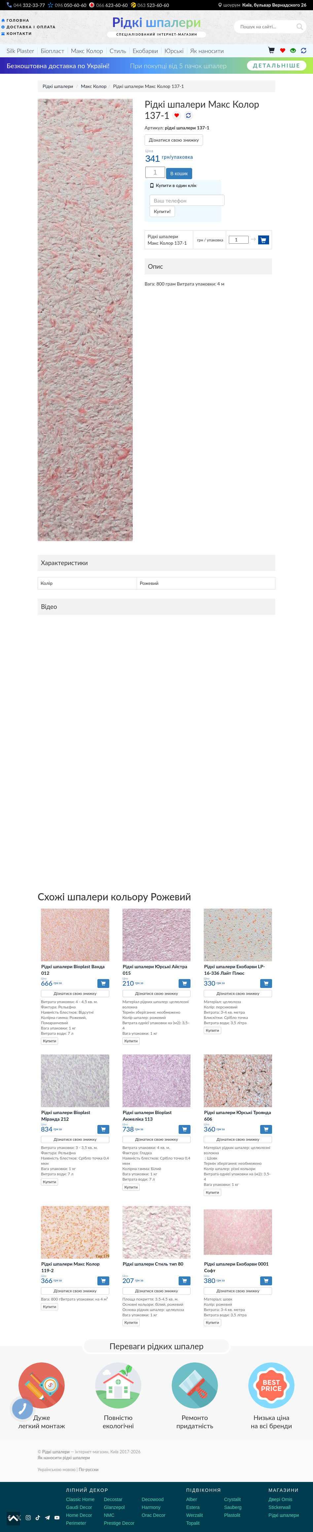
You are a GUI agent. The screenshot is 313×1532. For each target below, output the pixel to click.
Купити (49, 1040)
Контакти (19, 33)
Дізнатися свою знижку (174, 140)
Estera (192, 1507)
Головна (18, 20)
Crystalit (232, 1499)
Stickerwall (279, 1507)
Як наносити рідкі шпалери (64, 1457)
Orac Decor (153, 1515)
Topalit (192, 1523)
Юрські (174, 50)
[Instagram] (28, 1517)
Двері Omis (280, 1499)
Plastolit (232, 1515)
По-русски (88, 1469)
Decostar (113, 1499)
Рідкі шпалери (156, 22)
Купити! (162, 211)
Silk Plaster (20, 50)
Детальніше (276, 65)
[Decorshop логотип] (26, 1498)
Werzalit (194, 1515)
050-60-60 (70, 5)
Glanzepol (114, 1507)
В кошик (179, 173)
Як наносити (207, 50)
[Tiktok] (37, 1517)
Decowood (152, 1499)
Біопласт (52, 50)
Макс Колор (87, 50)
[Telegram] (47, 1517)
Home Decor (79, 1515)
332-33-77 (29, 5)
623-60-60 (111, 5)
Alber (191, 1499)
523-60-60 (153, 5)
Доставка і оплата (31, 27)
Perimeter (76, 1523)
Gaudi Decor (79, 1507)
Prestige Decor (119, 1523)
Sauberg (233, 1507)
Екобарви (145, 50)
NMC (109, 1515)
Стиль (118, 50)
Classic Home (80, 1499)
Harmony (151, 1507)
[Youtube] (56, 1517)
